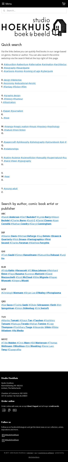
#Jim (33, 346)
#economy (8, 83)
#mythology (53, 126)
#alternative (35, 64)
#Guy (43, 235)
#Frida (7, 270)
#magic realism (21, 126)
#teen (14, 160)
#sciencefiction (28, 157)
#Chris (23, 342)
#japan (6, 110)
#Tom (7, 254)
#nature (8, 129)
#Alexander (42, 327)
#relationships (11, 148)
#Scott (30, 220)
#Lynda (44, 217)
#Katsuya (20, 323)
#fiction (17, 86)
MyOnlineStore (34, 457)
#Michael (26, 235)
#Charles (18, 220)
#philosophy (23, 141)
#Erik (42, 308)
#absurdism (10, 64)
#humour (18, 98)
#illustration (9, 102)
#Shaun (25, 320)
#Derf (28, 217)
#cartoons (9, 71)
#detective (16, 79)
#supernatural (54, 157)
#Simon (26, 254)
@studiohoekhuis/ (12, 435)
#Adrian (37, 323)
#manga (8, 126)
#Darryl (40, 223)
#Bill (38, 342)
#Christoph (12, 292)
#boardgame (22, 67)
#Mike (40, 277)
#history (8, 98)
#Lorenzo (34, 273)
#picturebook (52, 141)
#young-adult (11, 188)
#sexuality (41, 157)
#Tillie (8, 342)
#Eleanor (9, 235)
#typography (24, 160)
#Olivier (39, 304)
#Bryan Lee (35, 292)
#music (33, 126)
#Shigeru (20, 280)
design (7, 79)
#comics (19, 71)
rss (36, 453)
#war (7, 176)
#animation (47, 64)
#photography (37, 141)
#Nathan (20, 223)
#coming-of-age (32, 71)
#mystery (42, 126)
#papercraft (10, 141)
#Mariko (10, 320)
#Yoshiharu (22, 327)
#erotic (32, 83)
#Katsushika (48, 254)
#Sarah (10, 217)
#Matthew (39, 242)
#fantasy (8, 86)
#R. (37, 270)
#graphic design (12, 95)
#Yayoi (16, 273)
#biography (10, 67)
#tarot (7, 160)
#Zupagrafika (14, 349)
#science (15, 157)
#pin (62, 141)
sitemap (30, 453)
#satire (7, 157)
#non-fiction (19, 129)
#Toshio (20, 304)
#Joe (7, 304)
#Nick (19, 239)
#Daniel (44, 220)
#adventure (22, 64)
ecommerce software (46, 453)
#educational (21, 83)
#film (23, 86)
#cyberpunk (47, 71)
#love (6, 117)
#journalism (17, 110)
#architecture (61, 64)
